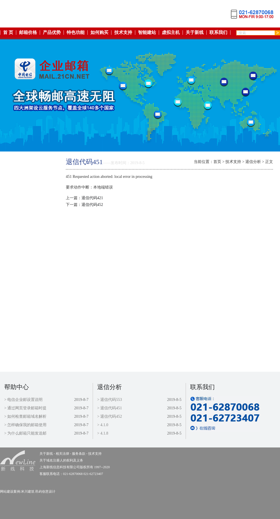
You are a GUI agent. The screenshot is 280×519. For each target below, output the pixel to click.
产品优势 (52, 32)
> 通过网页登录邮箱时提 (25, 408)
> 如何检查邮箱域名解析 (25, 416)
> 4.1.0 (102, 425)
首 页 (8, 32)
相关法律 (26, 263)
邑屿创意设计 (45, 491)
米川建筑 (27, 491)
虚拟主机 (171, 32)
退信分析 (253, 162)
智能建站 (147, 32)
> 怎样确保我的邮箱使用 (25, 425)
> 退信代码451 (109, 408)
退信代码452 (92, 205)
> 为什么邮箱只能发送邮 (25, 433)
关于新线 (195, 32)
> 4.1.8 (102, 433)
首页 (217, 162)
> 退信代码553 (109, 400)
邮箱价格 (28, 32)
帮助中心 (16, 387)
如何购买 (99, 32)
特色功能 (76, 32)
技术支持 (123, 32)
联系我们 (218, 32)
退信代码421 (92, 198)
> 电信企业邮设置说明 (23, 400)
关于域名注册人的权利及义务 (61, 460)
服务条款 (26, 276)
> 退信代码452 (109, 416)
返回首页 (26, 160)
